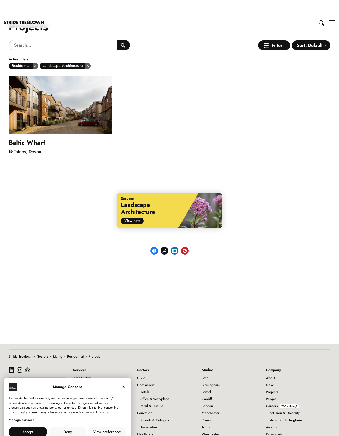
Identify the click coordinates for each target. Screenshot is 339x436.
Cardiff (207, 381)
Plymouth (209, 402)
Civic (141, 360)
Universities (148, 409)
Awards (271, 409)
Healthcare (145, 416)
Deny (68, 414)
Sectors (42, 339)
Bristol (206, 374)
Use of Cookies (55, 425)
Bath (205, 360)
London (207, 388)
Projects (272, 374)
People (271, 381)
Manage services (21, 402)
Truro (206, 409)
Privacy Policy (80, 425)
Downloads (274, 416)
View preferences (107, 414)
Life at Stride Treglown (285, 402)
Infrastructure (147, 423)
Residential (75, 339)
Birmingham (211, 367)
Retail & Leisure (151, 388)
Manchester (210, 395)
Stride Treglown (20, 339)
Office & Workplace (154, 381)
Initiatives (273, 430)
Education (144, 395)
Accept (27, 414)
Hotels (144, 374)
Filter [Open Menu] (277, 28)
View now (132, 203)
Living (57, 339)
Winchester (210, 416)
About (270, 360)
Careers (282, 388)
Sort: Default (310, 28)
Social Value (275, 423)
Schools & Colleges (154, 402)
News (270, 367)
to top (331, 428)
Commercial (146, 367)
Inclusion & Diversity (284, 395)
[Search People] (123, 28)
